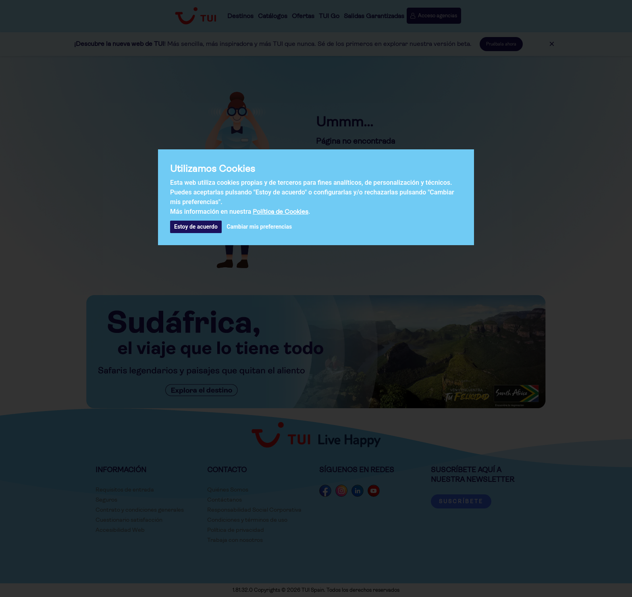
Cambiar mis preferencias (259, 226)
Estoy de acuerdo (196, 226)
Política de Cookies (280, 211)
